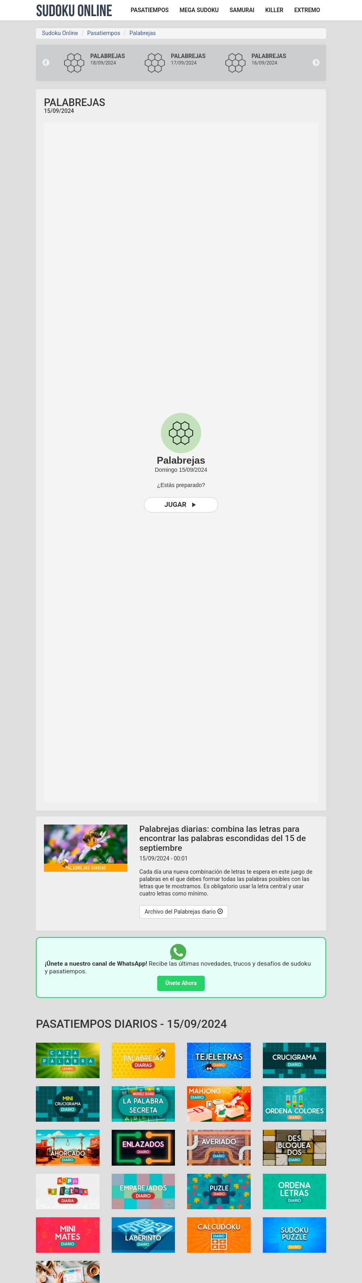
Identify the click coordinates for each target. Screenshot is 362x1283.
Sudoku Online (74, 10)
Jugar (181, 504)
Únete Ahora (181, 983)
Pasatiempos (103, 33)
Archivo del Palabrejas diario (184, 911)
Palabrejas (142, 33)
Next (316, 63)
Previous (46, 63)
